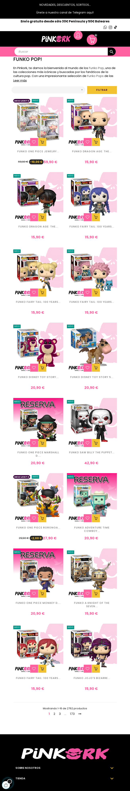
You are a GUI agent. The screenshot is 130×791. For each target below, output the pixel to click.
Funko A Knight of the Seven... (92, 604)
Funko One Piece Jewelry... (38, 151)
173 (72, 713)
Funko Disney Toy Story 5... (91, 377)
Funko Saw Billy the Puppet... (92, 452)
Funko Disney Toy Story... (38, 377)
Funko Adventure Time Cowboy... (92, 529)
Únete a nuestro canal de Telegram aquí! (65, 12)
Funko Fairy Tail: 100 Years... (91, 226)
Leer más (20, 80)
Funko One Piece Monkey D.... (38, 603)
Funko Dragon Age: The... (92, 151)
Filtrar (102, 90)
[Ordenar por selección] (49, 89)
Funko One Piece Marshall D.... (38, 454)
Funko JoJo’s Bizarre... (92, 678)
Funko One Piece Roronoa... (38, 527)
